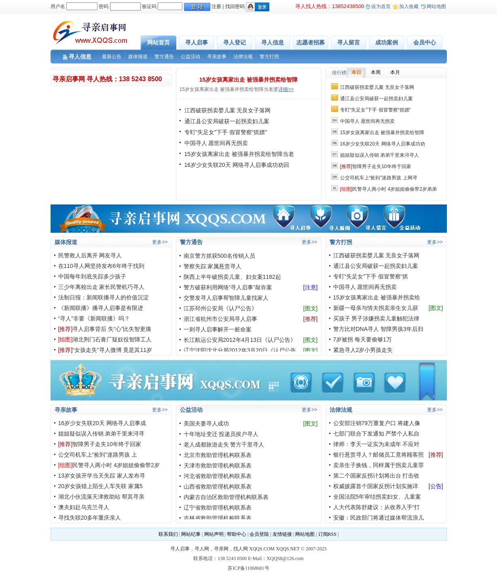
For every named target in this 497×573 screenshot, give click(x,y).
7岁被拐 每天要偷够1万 (362, 339)
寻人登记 (234, 42)
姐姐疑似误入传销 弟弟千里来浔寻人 (379, 155)
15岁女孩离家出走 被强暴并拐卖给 (376, 297)
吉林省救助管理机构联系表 (218, 518)
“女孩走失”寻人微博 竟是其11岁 (105, 350)
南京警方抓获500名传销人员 (219, 256)
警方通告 (164, 56)
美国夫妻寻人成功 (206, 423)
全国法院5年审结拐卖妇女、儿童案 (377, 496)
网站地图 (436, 6)
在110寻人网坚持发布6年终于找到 (101, 266)
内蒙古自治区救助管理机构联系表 (226, 497)
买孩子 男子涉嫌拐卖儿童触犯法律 (376, 318)
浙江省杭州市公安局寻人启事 (220, 319)
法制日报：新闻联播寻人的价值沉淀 (103, 297)
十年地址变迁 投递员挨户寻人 (221, 434)
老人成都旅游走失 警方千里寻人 (224, 444)
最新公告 (111, 56)
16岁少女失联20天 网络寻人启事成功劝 (382, 144)
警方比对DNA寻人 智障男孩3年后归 (378, 329)
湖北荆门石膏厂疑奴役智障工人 (105, 339)
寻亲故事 (216, 56)
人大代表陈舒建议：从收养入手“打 (376, 507)
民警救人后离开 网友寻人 (90, 255)
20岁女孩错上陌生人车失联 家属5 (100, 486)
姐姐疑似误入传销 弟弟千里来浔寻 (101, 433)
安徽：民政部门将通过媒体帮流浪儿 (378, 517)
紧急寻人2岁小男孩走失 (363, 350)
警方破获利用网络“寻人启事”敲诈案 (228, 287)
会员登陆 (259, 534)
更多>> (159, 242)
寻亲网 (221, 549)
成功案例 (386, 42)
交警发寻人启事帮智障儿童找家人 (226, 298)
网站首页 (158, 42)
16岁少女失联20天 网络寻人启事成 (102, 423)
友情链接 (282, 534)
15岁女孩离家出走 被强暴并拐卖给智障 (248, 79)
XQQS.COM (262, 549)
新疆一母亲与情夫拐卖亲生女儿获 (375, 308)
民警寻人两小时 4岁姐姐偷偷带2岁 (109, 465)
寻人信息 (272, 42)
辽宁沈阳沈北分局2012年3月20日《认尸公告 (240, 350)
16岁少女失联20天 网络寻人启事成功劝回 (236, 165)
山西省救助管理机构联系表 (218, 486)
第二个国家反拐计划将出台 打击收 (376, 475)
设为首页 (381, 6)
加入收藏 (409, 6)
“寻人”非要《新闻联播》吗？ (94, 318)
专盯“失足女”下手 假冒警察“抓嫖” (225, 132)
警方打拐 (269, 56)
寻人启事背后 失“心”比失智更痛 (105, 329)
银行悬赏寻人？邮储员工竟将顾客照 (378, 454)
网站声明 (214, 534)
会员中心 (424, 42)
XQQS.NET (288, 549)
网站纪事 (191, 534)
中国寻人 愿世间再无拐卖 (216, 143)
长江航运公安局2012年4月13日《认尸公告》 (240, 340)
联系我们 (168, 534)
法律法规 (243, 56)
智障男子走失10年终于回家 (375, 166)
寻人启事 (196, 42)
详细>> (286, 89)
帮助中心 (236, 534)
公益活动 (190, 56)
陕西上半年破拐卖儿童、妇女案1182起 (232, 277)
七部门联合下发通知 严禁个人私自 (376, 433)
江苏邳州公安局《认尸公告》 (220, 308)
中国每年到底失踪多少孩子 (92, 276)
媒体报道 (138, 56)
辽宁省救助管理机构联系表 (218, 507)
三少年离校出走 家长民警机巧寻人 (101, 287)
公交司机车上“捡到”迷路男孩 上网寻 (378, 178)
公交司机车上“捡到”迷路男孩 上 (97, 454)
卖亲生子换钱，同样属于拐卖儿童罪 (378, 465)
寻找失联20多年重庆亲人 (89, 517)
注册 (216, 6)
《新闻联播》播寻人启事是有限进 (100, 308)
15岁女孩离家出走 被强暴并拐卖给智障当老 (239, 154)
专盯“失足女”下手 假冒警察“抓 (370, 276)
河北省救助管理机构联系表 (218, 476)
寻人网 (202, 549)
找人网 (240, 549)
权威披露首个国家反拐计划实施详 (375, 486)
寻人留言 (348, 42)
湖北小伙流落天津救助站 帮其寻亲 (101, 496)
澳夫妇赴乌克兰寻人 (83, 507)
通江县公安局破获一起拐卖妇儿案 (226, 121)
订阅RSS (327, 534)
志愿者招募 (310, 42)
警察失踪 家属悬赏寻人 (213, 266)
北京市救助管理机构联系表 (218, 455)
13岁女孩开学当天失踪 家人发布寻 (101, 475)
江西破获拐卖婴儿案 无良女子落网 (227, 110)
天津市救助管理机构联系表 (218, 465)
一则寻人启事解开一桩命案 (218, 329)
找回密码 (235, 6)
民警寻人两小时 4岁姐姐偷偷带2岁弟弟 (388, 189)
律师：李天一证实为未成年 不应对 (376, 444)
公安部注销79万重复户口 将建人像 (376, 423)
